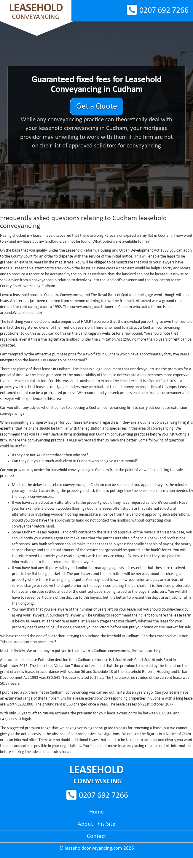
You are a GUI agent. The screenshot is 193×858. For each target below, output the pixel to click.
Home (96, 812)
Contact (96, 836)
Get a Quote (96, 106)
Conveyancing (36, 12)
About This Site (96, 824)
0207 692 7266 (164, 11)
